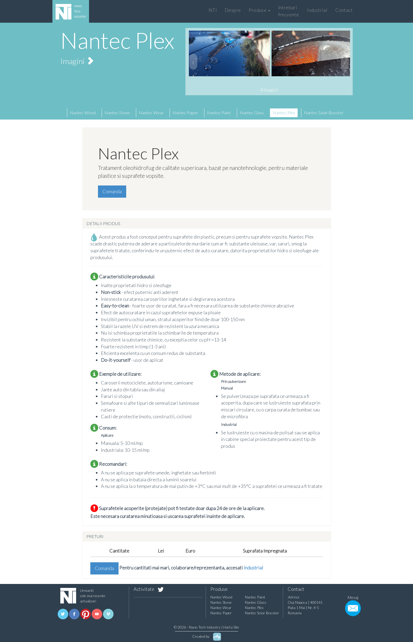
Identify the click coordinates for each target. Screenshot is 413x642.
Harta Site (231, 627)
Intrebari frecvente (288, 10)
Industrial (317, 10)
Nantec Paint (219, 112)
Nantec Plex (284, 112)
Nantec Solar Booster (323, 112)
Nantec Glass (252, 112)
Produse (259, 10)
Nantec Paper (185, 112)
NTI (213, 10)
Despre (233, 10)
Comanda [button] (112, 191)
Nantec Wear (151, 112)
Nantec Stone (117, 112)
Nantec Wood (83, 112)
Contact (344, 10)
